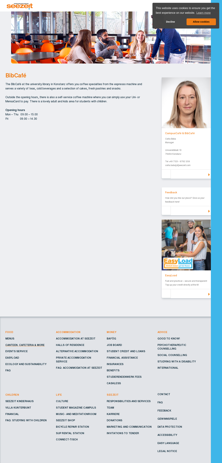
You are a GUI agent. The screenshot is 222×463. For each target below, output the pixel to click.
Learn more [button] (203, 12)
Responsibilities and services (129, 401)
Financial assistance (122, 358)
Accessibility (167, 435)
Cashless (114, 383)
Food (9, 332)
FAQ (8, 370)
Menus (9, 339)
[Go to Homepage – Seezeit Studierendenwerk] (109, 5)
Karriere (113, 414)
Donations (114, 420)
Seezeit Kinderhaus (19, 401)
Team (110, 408)
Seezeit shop (65, 420)
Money (111, 332)
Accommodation (68, 332)
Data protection (170, 427)
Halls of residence (70, 345)
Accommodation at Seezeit (75, 339)
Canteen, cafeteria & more (25, 345)
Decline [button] (170, 21)
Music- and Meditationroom (76, 414)
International (168, 368)
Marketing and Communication (129, 427)
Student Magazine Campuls (76, 408)
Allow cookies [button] (201, 21)
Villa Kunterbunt (18, 408)
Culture (62, 401)
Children (12, 395)
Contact (164, 394)
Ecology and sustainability (25, 364)
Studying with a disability (177, 362)
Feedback (164, 411)
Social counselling (172, 355)
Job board (114, 345)
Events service (16, 351)
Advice (163, 332)
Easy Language (168, 443)
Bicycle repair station (72, 427)
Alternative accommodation (77, 351)
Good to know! (169, 339)
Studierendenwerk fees (124, 377)
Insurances (115, 364)
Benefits (113, 370)
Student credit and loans (126, 351)
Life (59, 395)
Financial (12, 414)
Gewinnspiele (167, 419)
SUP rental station (70, 433)
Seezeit (113, 395)
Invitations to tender (123, 433)
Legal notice (167, 451)
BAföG (111, 339)
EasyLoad (12, 358)
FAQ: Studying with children (26, 420)
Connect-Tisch (67, 439)
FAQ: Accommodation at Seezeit (79, 368)
